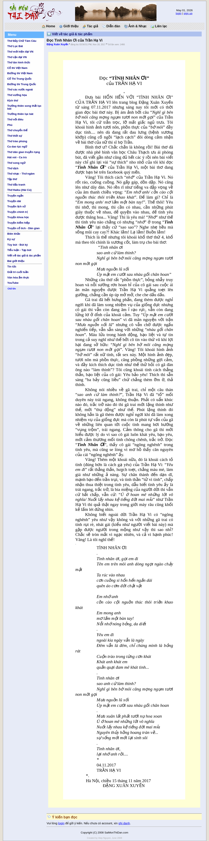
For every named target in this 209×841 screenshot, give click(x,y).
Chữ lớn (12, 288)
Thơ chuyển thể (17, 130)
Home (48, 26)
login (178, 13)
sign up (188, 13)
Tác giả (90, 26)
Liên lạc (159, 26)
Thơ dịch (13, 168)
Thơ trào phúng (17, 141)
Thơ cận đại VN (17, 57)
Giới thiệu (69, 26)
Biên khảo (13, 233)
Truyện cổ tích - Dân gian (23, 228)
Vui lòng (52, 823)
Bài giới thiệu (15, 261)
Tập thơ (12, 179)
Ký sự (11, 239)
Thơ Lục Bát (15, 46)
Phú (9, 124)
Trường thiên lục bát (20, 113)
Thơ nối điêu (15, 119)
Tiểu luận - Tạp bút (19, 250)
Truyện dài (14, 201)
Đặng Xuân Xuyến (57, 44)
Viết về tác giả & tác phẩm (24, 255)
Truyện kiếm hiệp (18, 222)
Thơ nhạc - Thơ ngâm (21, 173)
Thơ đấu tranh (16, 184)
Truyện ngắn (15, 195)
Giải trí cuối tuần (17, 272)
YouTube (13, 282)
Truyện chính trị (17, 211)
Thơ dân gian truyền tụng (23, 152)
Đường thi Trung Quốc (21, 84)
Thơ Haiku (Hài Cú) (19, 189)
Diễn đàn (111, 26)
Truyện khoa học (18, 217)
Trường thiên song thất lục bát (24, 107)
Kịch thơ (12, 100)
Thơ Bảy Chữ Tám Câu (21, 40)
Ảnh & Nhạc (135, 26)
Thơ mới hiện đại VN (20, 51)
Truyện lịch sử (16, 206)
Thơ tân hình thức (18, 62)
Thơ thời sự (14, 135)
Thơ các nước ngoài (20, 89)
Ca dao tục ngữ (17, 146)
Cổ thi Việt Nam (17, 67)
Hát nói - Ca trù (17, 157)
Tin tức (11, 266)
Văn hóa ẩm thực (18, 277)
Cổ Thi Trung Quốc (19, 78)
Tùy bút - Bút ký (17, 244)
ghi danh (124, 823)
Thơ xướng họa (17, 95)
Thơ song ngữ (16, 162)
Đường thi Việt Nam (20, 73)
